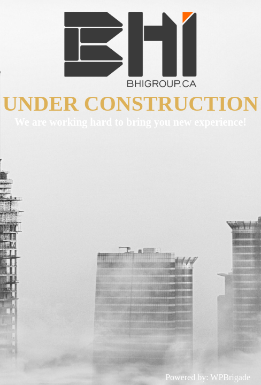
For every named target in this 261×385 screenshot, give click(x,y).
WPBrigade (230, 377)
